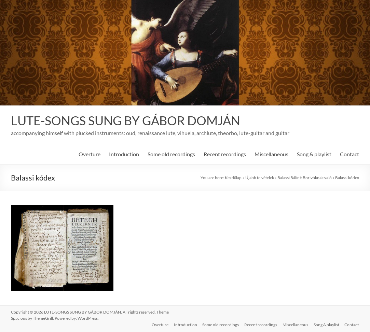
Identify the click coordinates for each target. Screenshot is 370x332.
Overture (89, 154)
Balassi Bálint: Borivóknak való (304, 177)
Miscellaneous (271, 154)
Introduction (124, 154)
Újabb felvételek (259, 177)
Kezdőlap (233, 177)
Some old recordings (171, 154)
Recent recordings (225, 154)
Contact (349, 154)
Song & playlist (314, 154)
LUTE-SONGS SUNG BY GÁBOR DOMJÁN (125, 120)
